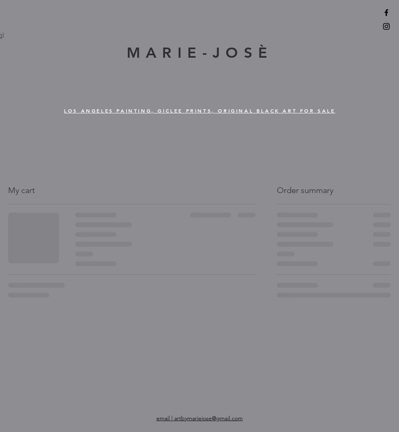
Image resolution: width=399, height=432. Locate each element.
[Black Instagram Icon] (386, 26)
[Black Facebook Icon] (386, 12)
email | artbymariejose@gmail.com (199, 418)
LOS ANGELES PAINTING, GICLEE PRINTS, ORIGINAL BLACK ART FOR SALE (199, 110)
